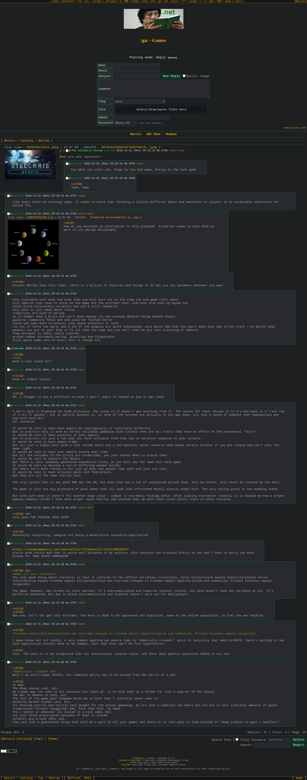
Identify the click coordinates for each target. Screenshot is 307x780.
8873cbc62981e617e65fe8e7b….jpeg (129, 147)
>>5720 (81, 349)
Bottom (43, 141)
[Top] (38, 739)
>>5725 (81, 508)
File (244, 740)
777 (184, 1)
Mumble (171, 134)
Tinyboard (138, 758)
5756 (73, 564)
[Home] (53, 739)
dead (227, 1)
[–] (62, 150)
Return (9, 141)
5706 (132, 178)
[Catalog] (24, 739)
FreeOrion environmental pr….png (114, 217)
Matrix (135, 134)
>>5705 (76, 184)
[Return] (172, 58)
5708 (73, 213)
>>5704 (18, 514)
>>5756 (180, 151)
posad (192, 1)
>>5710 (81, 214)
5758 (73, 624)
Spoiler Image (197, 76)
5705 (132, 163)
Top (41, 778)
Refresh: (79, 778)
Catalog (26, 141)
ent (166, 1)
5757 (73, 602)
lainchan (162, 758)
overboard (67, 1)
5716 (73, 293)
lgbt (211, 1)
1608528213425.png (40, 217)
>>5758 (81, 565)
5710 (73, 276)
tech (145, 1)
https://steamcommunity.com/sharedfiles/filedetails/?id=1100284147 (71, 549)
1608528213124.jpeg (42, 147)
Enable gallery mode (295, 128)
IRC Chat (153, 134)
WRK (126, 1)
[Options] (300, 1)
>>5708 (81, 196)
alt (87, 1)
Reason (246, 745)
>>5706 (139, 164)
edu (153, 1)
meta (239, 1)
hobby (135, 1)
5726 (73, 543)
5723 (73, 405)
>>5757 (89, 508)
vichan (150, 758)
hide (18, 147)
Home (299, 778)
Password (258, 740)
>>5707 (69, 223)
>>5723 (18, 682)
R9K (219, 1)
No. (159, 150)
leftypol (111, 1)
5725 (73, 525)
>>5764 (81, 406)
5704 (165, 150)
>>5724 (172, 151)
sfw (79, 1)
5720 (73, 369)
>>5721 (81, 370)
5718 (73, 348)
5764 (73, 662)
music (175, 1)
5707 (73, 195)
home (55, 1)
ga (159, 1)
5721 (73, 387)
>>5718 (89, 214)
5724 (73, 507)
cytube (96, 1)
